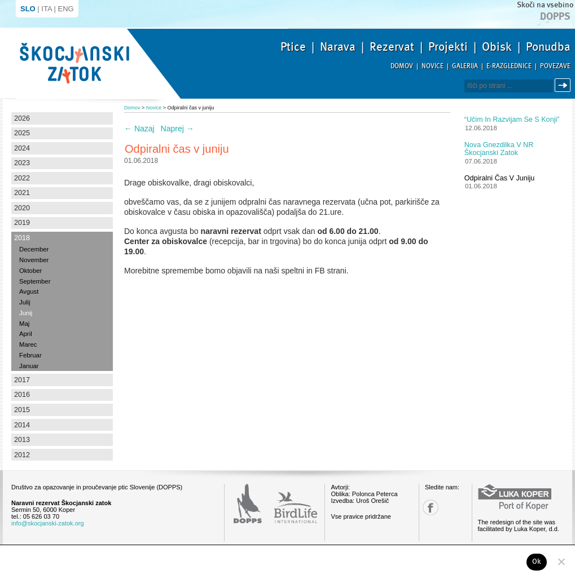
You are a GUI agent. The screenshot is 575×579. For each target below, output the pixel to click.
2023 (22, 163)
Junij (25, 313)
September (34, 281)
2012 (22, 455)
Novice (433, 66)
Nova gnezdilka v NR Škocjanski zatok (499, 149)
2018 (22, 238)
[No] (561, 561)
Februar (30, 355)
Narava (337, 46)
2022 (22, 178)
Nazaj (139, 128)
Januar (29, 366)
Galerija (465, 66)
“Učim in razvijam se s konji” (512, 119)
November (34, 260)
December (34, 249)
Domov (401, 66)
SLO (28, 9)
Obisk (497, 46)
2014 (22, 425)
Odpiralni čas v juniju (499, 178)
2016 (22, 395)
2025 (22, 133)
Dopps (555, 16)
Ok (537, 561)
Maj (24, 323)
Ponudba (548, 46)
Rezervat (392, 46)
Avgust (28, 291)
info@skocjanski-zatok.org (47, 523)
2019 (22, 223)
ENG (66, 9)
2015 (22, 410)
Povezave (555, 66)
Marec (28, 344)
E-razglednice (509, 66)
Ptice (293, 46)
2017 (22, 380)
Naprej (177, 128)
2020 (22, 208)
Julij (24, 302)
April (25, 333)
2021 (22, 193)
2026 (22, 118)
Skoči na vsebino (545, 5)
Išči (564, 85)
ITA (46, 9)
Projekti (448, 46)
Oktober (30, 270)
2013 (22, 440)
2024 (22, 148)
